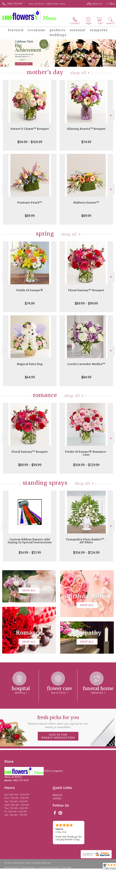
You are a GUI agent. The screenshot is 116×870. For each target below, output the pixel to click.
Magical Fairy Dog (30, 364)
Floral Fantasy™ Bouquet (86, 290)
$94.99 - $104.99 (29, 142)
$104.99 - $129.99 (86, 465)
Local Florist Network (49, 867)
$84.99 (86, 377)
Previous (4, 115)
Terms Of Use (10, 867)
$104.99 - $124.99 (86, 552)
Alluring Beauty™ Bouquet (86, 128)
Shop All (78, 73)
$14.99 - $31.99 (30, 552)
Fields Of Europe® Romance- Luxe (86, 453)
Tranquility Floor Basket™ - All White (86, 541)
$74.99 (86, 142)
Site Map (67, 867)
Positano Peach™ (29, 202)
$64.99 (30, 377)
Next (111, 115)
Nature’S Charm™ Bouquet (30, 128)
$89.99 (30, 215)
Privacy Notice (28, 867)
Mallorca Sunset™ (86, 202)
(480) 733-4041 (14, 3)
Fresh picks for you (58, 722)
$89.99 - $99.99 (86, 303)
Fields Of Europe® (29, 290)
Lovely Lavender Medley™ (86, 364)
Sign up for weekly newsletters (58, 736)
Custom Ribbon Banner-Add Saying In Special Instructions (30, 541)
